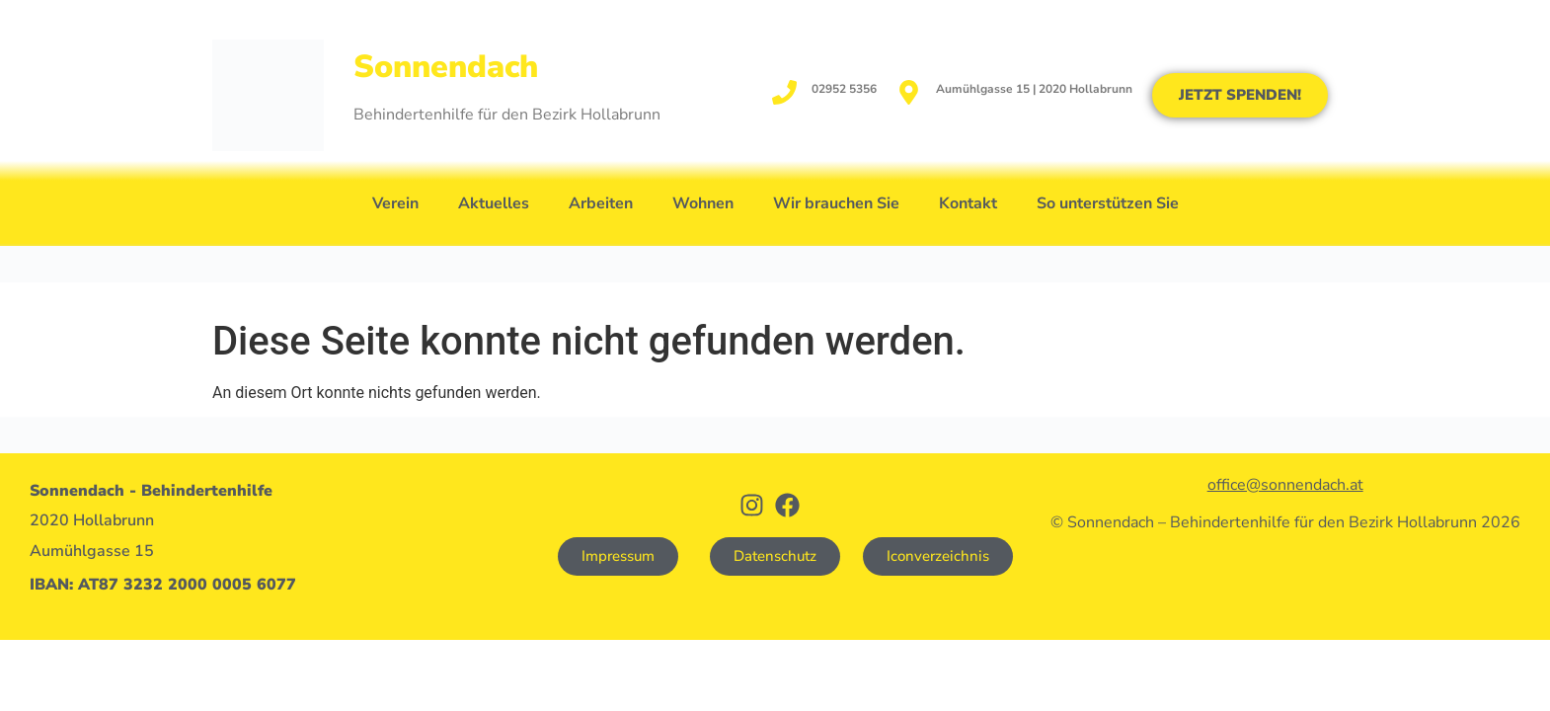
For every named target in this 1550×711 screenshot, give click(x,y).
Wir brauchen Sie (836, 203)
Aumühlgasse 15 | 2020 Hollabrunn (1034, 89)
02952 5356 (844, 89)
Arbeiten (601, 203)
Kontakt (968, 203)
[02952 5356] (784, 92)
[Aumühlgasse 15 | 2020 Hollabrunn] (908, 92)
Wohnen (703, 203)
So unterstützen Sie (1108, 203)
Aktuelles (493, 203)
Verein (395, 203)
